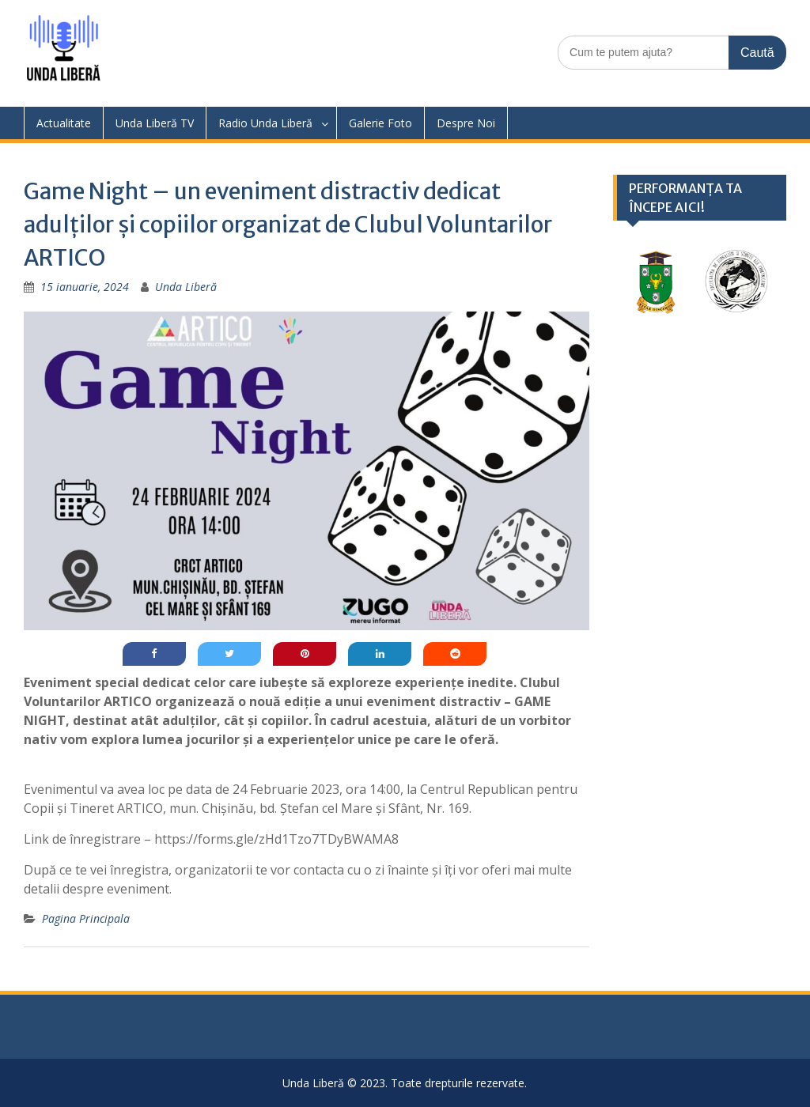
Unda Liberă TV (154, 122)
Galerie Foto (380, 122)
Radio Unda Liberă (265, 122)
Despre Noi (466, 122)
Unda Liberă (186, 286)
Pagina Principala (86, 918)
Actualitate (63, 122)
